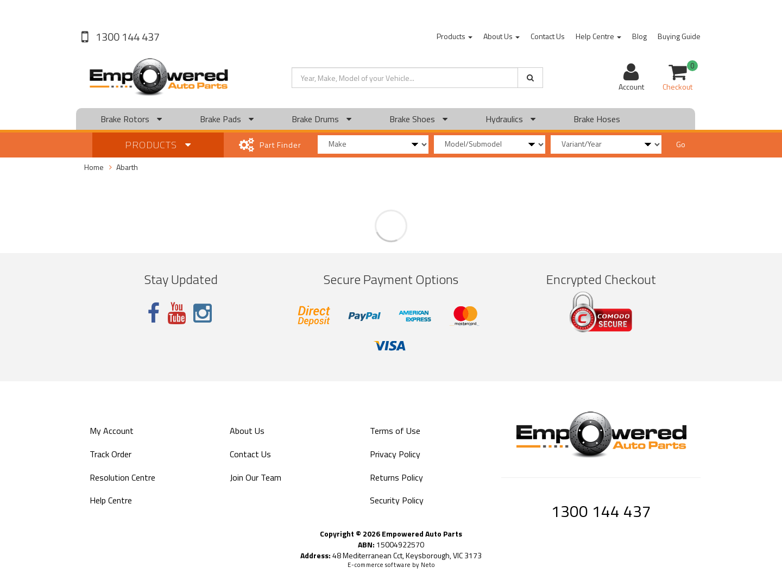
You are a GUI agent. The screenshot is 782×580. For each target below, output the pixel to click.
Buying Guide (679, 36)
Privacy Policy (395, 454)
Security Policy (397, 500)
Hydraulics (510, 118)
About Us (501, 36)
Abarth (127, 167)
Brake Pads (227, 118)
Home (94, 167)
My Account (112, 430)
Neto (428, 564)
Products (454, 36)
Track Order (110, 454)
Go (680, 144)
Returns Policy (396, 477)
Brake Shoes (418, 118)
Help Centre (598, 36)
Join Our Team (255, 477)
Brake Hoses (596, 118)
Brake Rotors (131, 118)
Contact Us (548, 36)
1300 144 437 (126, 36)
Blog (639, 36)
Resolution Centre (122, 477)
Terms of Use (395, 430)
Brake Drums (321, 118)
